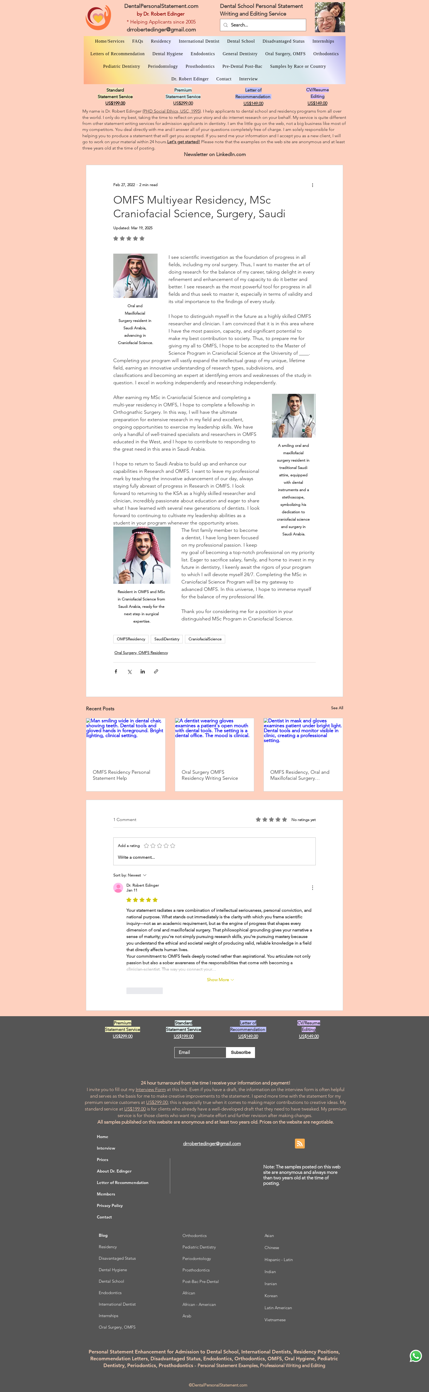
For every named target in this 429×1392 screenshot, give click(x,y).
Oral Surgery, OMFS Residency (141, 652)
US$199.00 (135, 1109)
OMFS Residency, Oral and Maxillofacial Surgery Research (299, 775)
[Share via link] (156, 671)
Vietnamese (275, 1319)
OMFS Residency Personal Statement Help (121, 775)
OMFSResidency (131, 639)
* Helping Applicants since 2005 (161, 22)
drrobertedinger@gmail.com (161, 29)
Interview (106, 1148)
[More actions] (312, 184)
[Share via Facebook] (115, 671)
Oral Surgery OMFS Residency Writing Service (210, 775)
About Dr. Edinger (114, 1171)
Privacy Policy (110, 1205)
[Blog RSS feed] (300, 1144)
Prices (102, 1159)
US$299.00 (157, 1102)
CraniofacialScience (205, 639)
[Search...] (262, 25)
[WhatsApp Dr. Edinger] (416, 1356)
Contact (104, 1217)
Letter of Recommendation (123, 1182)
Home (102, 1136)
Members (106, 1194)
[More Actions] (312, 887)
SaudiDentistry (166, 639)
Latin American (278, 1307)
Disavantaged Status (117, 1258)
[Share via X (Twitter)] (129, 671)
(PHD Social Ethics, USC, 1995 (171, 111)
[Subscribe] (240, 1052)
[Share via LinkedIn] (142, 671)
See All (337, 707)
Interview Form (151, 1089)
